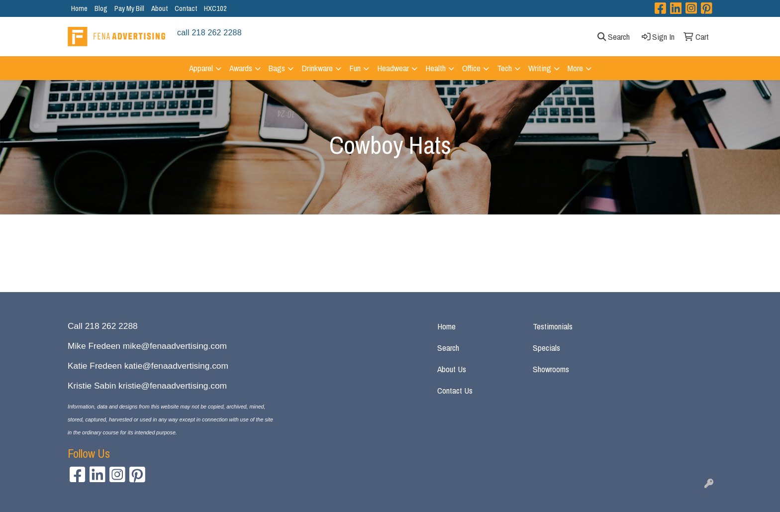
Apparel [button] (201, 68)
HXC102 (215, 8)
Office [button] (471, 68)
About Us (451, 369)
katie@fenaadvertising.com (176, 366)
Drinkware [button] (317, 68)
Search (448, 347)
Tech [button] (504, 68)
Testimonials (553, 326)
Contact (186, 8)
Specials (546, 347)
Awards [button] (240, 68)
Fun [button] (355, 68)
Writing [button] (539, 68)
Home (79, 8)
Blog (101, 8)
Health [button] (435, 68)
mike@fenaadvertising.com (175, 346)
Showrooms (551, 369)
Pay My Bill (129, 8)
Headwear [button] (393, 68)
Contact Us (455, 390)
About (159, 8)
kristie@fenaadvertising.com (172, 386)
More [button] (575, 68)
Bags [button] (277, 68)
